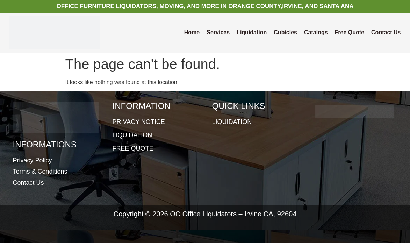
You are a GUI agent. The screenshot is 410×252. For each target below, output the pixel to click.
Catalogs (316, 32)
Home (192, 32)
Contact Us (386, 32)
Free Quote (349, 32)
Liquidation (252, 32)
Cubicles (285, 32)
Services (218, 32)
